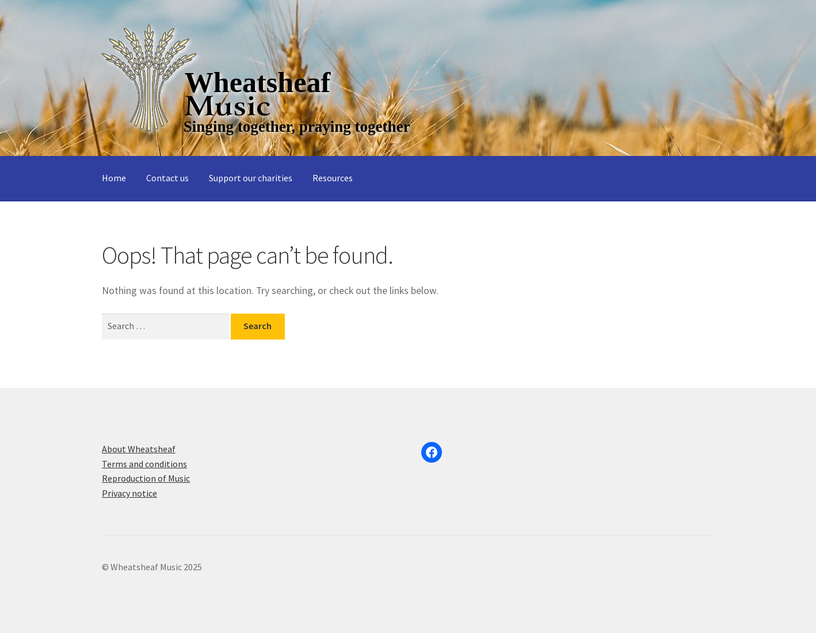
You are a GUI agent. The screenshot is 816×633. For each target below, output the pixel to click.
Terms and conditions (144, 464)
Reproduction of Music (146, 478)
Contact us (167, 178)
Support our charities (250, 178)
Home (114, 178)
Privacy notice (129, 493)
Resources (332, 178)
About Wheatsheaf (139, 449)
